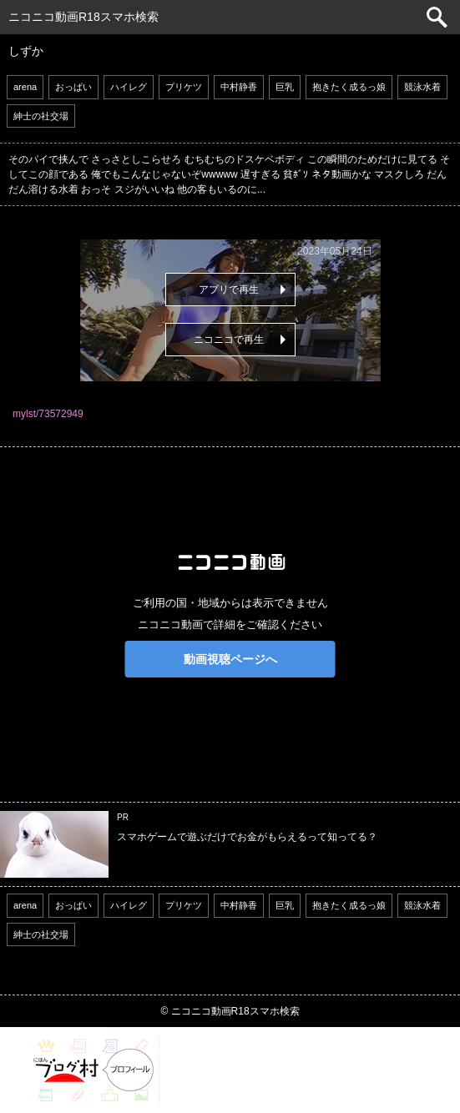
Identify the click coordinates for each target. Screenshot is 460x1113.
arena (25, 87)
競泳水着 (422, 87)
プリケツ (183, 87)
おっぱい (73, 87)
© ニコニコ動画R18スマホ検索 (229, 1011)
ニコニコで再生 (229, 339)
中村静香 (238, 87)
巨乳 (284, 87)
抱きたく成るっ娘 (349, 87)
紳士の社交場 (40, 116)
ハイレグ (128, 87)
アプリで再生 (229, 289)
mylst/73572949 (48, 414)
